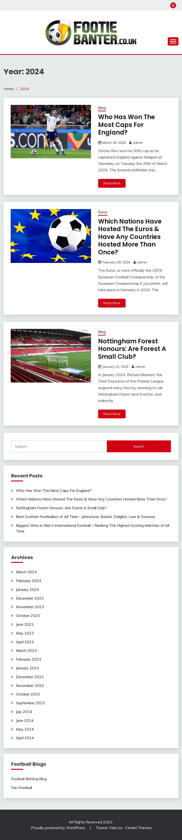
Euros (102, 212)
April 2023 (25, 641)
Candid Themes (138, 827)
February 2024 (28, 580)
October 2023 (28, 615)
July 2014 (24, 711)
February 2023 (28, 659)
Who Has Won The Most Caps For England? (126, 125)
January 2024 (27, 589)
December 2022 (30, 676)
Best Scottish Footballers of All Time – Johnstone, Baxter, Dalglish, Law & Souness (85, 516)
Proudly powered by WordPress (58, 827)
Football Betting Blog (29, 778)
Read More (111, 183)
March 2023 (26, 650)
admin (138, 142)
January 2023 (27, 668)
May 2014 (25, 729)
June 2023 (25, 624)
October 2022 (28, 694)
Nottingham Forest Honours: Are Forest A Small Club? (132, 349)
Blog (102, 108)
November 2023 (30, 606)
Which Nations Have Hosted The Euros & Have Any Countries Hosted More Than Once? (130, 237)
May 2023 (25, 633)
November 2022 (30, 685)
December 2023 (30, 598)
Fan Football (21, 787)
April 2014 (25, 737)
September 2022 (30, 702)
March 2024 (26, 571)
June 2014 (25, 720)
